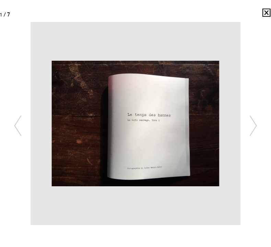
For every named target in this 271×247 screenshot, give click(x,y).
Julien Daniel (257, 14)
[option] (135, 123)
